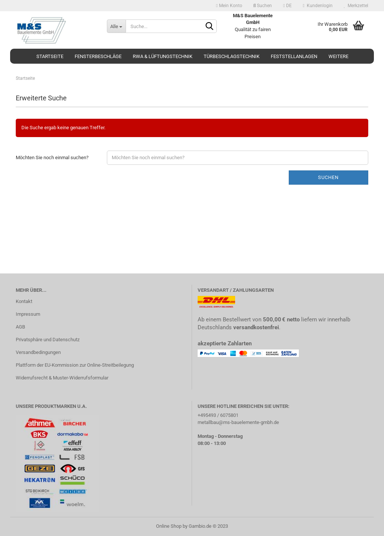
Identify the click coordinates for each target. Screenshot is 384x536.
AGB (20, 327)
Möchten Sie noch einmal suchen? (52, 157)
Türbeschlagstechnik (232, 56)
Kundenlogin (318, 5)
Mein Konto (229, 5)
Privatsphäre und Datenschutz (48, 339)
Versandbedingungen (38, 352)
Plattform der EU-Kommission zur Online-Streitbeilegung (75, 365)
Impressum (28, 314)
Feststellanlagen (294, 56)
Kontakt (24, 301)
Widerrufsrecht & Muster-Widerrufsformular (62, 378)
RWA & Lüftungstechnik (162, 56)
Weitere (338, 56)
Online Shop (169, 526)
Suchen (263, 5)
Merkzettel (356, 5)
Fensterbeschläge (98, 56)
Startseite (49, 56)
